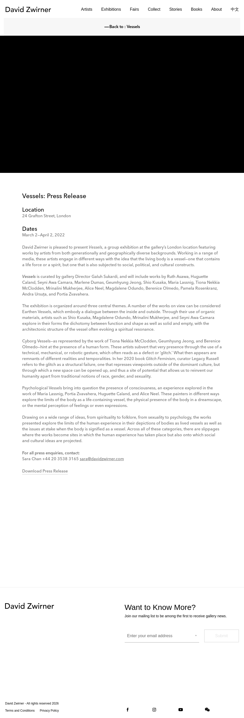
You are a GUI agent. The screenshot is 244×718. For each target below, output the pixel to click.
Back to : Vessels (122, 27)
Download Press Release (45, 471)
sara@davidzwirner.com (102, 459)
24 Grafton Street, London (46, 216)
